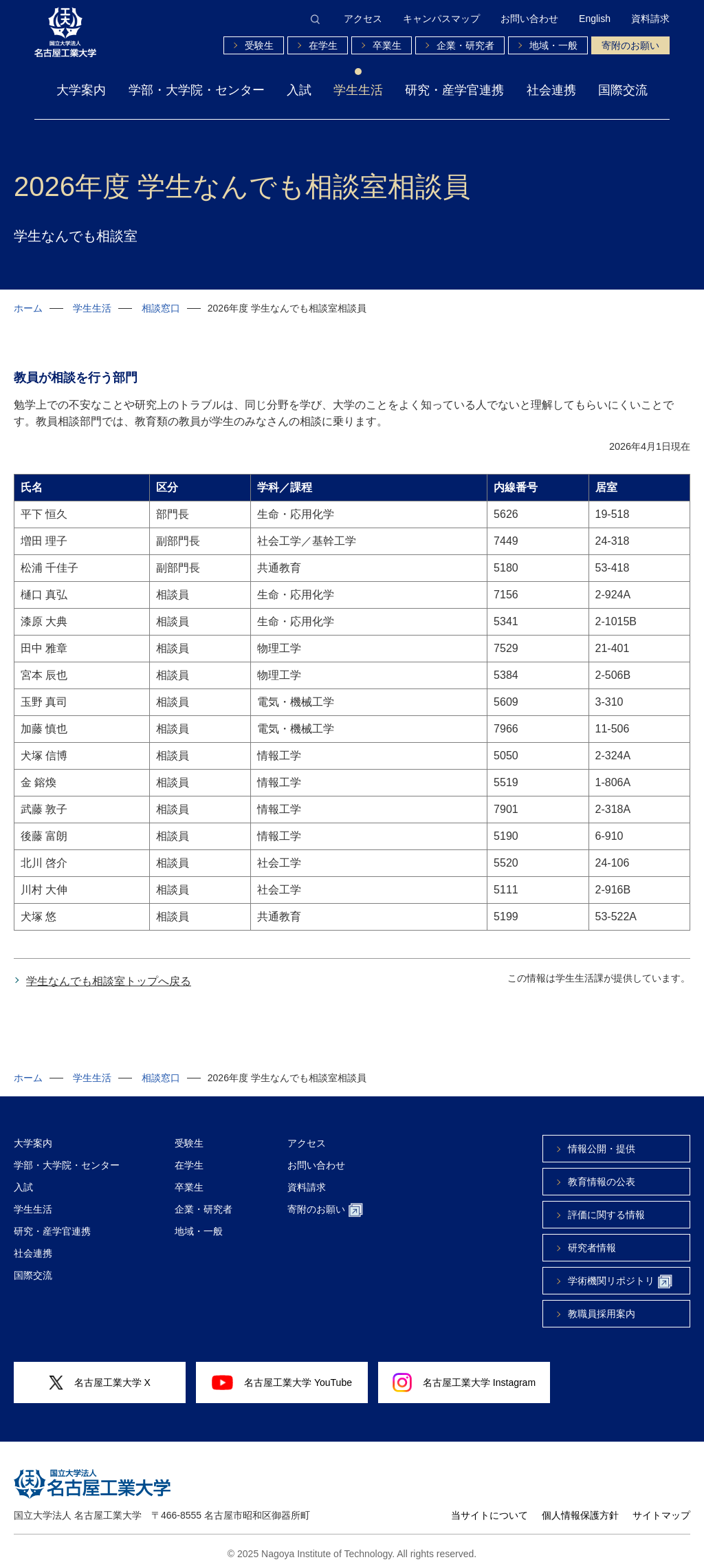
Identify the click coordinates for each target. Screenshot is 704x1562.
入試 (299, 90)
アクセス (363, 18)
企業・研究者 (465, 45)
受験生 (259, 45)
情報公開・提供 (601, 1138)
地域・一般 (553, 45)
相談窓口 (161, 308)
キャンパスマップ (441, 18)
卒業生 (387, 45)
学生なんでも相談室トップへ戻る (108, 971)
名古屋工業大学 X (100, 1372)
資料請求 (650, 18)
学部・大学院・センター (197, 90)
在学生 (323, 45)
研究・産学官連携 (454, 90)
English (594, 18)
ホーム (28, 308)
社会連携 (551, 90)
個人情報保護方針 (580, 1504)
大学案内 (81, 90)
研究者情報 (592, 1237)
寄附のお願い (630, 45)
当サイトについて (489, 1504)
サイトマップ (661, 1504)
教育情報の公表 (601, 1171)
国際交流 (623, 90)
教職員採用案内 (601, 1303)
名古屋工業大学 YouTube (282, 1372)
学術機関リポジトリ (620, 1271)
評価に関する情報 (606, 1204)
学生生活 (358, 90)
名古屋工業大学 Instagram (464, 1372)
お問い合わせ (529, 18)
